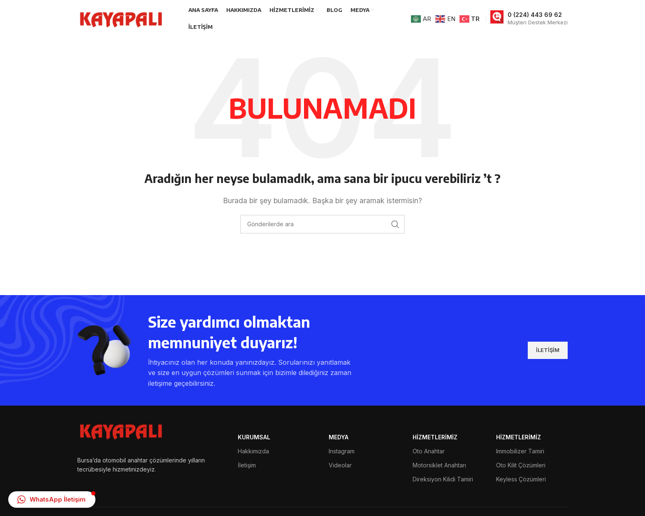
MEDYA (338, 437)
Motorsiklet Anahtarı (439, 465)
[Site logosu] (122, 18)
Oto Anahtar (429, 451)
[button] (51, 499)
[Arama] (322, 224)
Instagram (342, 451)
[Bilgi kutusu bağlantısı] (529, 18)
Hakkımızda (253, 451)
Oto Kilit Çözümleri (520, 465)
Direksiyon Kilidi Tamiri (443, 479)
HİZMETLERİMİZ (435, 437)
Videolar (340, 465)
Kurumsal (254, 437)
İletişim (247, 465)
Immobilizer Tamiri (520, 451)
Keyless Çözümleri (521, 479)
